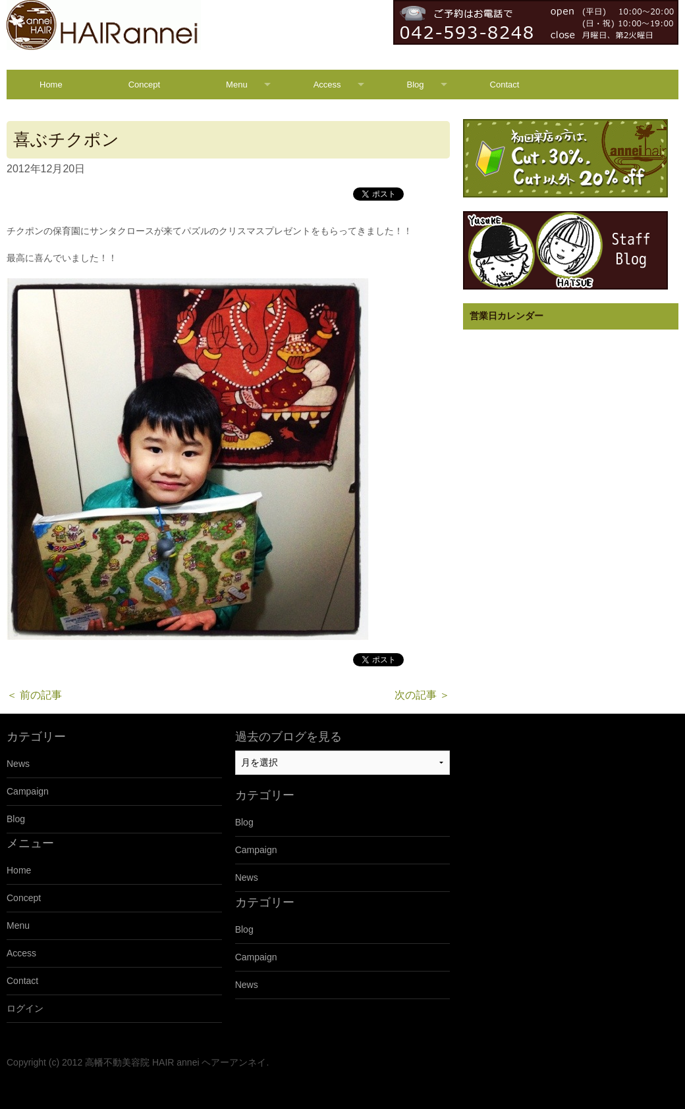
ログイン (25, 1008)
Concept (144, 84)
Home (51, 84)
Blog (415, 84)
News (18, 763)
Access (327, 84)
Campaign (28, 791)
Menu (237, 84)
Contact (505, 84)
